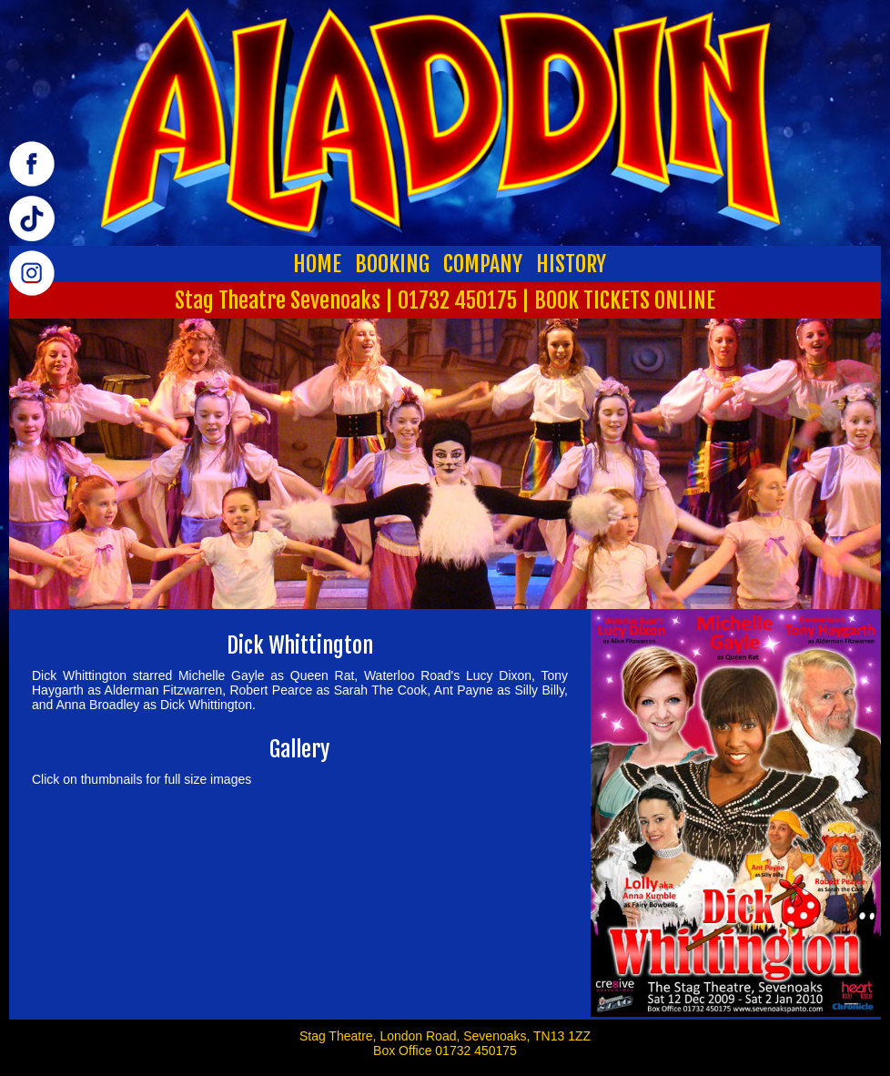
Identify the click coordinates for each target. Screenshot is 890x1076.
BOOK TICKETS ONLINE (624, 300)
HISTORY (571, 264)
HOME (317, 264)
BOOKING (392, 264)
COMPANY (482, 264)
